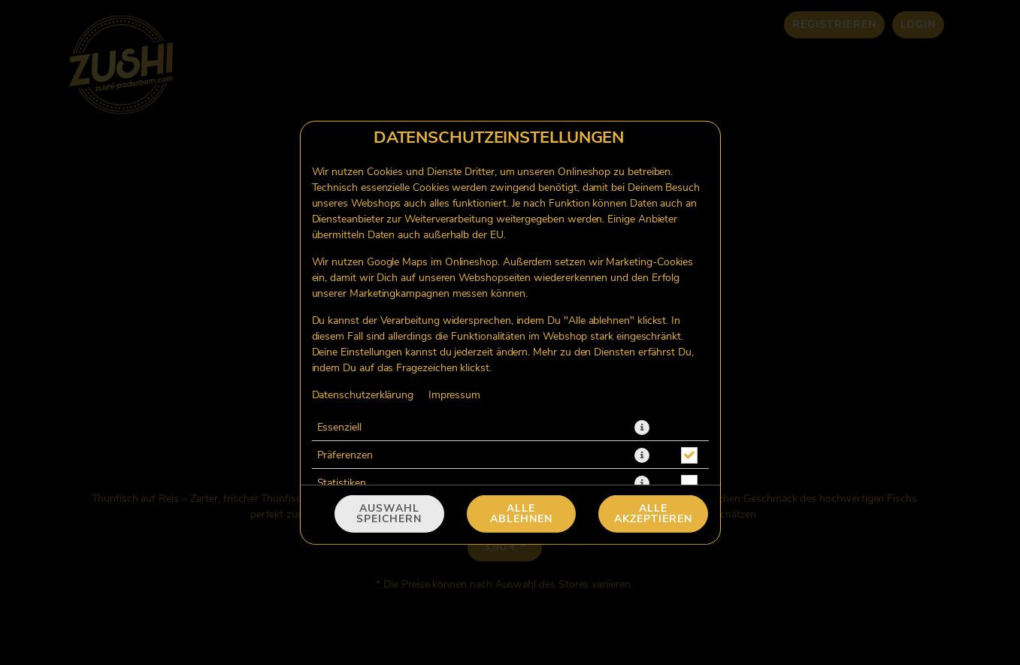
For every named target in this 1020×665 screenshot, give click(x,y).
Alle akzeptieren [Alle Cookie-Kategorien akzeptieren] (653, 513)
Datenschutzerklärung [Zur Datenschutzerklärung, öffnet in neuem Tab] (363, 394)
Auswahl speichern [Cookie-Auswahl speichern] (389, 513)
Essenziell (339, 427)
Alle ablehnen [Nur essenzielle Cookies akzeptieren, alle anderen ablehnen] (521, 513)
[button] (641, 426)
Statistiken (341, 482)
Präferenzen (345, 454)
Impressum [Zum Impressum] (454, 394)
